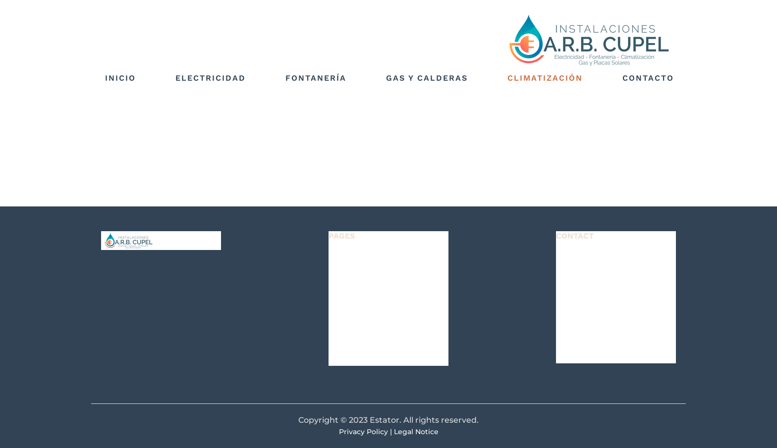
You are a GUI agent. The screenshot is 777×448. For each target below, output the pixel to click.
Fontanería (315, 78)
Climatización (545, 78)
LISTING (347, 283)
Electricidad (210, 78)
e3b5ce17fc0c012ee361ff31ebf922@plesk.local (646, 314)
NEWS (343, 308)
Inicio (120, 78)
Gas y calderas (427, 78)
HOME (343, 257)
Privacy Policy (363, 431)
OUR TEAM (353, 333)
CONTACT (351, 358)
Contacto (648, 78)
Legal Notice (416, 431)
